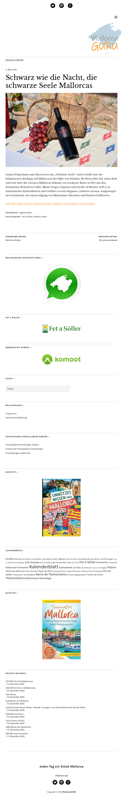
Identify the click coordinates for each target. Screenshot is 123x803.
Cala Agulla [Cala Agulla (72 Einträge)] (47, 559)
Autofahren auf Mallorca (17, 701)
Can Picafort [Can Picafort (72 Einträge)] (45, 562)
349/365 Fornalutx (14, 714)
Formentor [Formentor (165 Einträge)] (102, 562)
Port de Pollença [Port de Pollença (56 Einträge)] (95, 571)
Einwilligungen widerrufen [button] (18, 453)
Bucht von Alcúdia (16, 238)
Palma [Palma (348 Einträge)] (111, 567)
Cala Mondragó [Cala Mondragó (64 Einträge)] (106, 559)
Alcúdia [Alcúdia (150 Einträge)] (10, 558)
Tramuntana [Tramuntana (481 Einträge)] (15, 578)
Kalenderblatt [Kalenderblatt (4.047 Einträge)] (43, 566)
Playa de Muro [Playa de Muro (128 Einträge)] (45, 571)
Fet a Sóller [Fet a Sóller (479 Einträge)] (87, 562)
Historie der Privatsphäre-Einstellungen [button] (24, 449)
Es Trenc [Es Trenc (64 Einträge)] (75, 562)
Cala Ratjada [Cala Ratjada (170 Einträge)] (32, 562)
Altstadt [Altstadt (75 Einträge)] (18, 559)
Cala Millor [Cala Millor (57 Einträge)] (95, 559)
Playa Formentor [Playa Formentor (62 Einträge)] (73, 571)
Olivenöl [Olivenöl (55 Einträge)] (95, 568)
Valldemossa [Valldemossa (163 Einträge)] (31, 578)
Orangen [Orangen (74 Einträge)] (103, 568)
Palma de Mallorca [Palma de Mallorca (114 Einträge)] (15, 571)
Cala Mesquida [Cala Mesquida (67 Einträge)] (84, 559)
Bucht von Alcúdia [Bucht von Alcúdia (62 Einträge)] (33, 559)
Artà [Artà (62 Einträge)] (24, 559)
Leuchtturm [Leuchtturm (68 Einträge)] (87, 568)
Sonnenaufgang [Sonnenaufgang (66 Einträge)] (74, 575)
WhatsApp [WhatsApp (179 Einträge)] (45, 578)
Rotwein (37, 216)
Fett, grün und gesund (108, 238)
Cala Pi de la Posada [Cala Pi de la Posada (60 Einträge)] (16, 563)
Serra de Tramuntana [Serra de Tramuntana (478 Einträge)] (51, 574)
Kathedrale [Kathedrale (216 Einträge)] (65, 567)
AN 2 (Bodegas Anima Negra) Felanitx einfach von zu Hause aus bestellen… (51, 203)
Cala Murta (11, 694)
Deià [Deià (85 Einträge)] (69, 562)
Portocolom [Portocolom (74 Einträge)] (17, 575)
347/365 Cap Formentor (17, 733)
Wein (44, 216)
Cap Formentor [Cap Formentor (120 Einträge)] (58, 562)
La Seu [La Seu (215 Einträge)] (77, 567)
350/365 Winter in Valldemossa (21, 688)
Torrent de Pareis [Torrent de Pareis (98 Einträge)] (95, 574)
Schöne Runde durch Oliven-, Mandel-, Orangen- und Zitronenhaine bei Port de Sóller (45, 707)
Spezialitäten (14, 60)
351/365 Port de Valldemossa (19, 681)
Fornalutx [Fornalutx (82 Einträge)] (113, 562)
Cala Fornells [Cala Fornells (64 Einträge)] (71, 559)
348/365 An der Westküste (18, 727)
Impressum (11, 413)
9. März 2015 (11, 70)
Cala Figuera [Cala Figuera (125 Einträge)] (59, 559)
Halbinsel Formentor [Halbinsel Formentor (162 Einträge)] (17, 567)
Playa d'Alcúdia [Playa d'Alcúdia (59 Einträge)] (31, 571)
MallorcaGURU (69, 792)
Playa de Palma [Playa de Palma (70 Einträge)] (59, 571)
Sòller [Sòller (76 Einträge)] (83, 575)
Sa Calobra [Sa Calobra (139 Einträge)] (29, 574)
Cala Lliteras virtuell (15, 720)
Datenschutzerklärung (16, 417)
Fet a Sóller (27, 216)
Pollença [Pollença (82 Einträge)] (85, 571)
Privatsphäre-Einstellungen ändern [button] (22, 445)
